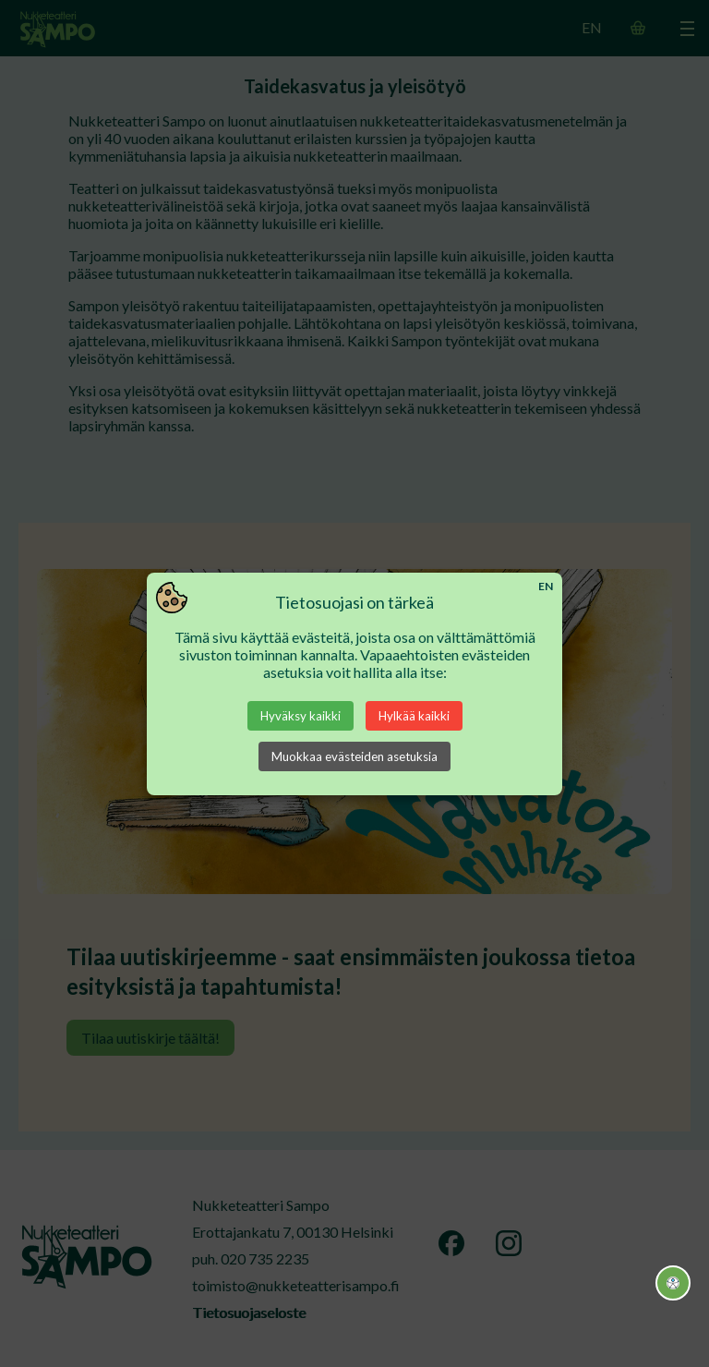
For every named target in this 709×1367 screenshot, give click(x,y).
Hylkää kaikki (414, 715)
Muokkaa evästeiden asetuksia (354, 756)
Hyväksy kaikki (300, 715)
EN (545, 586)
